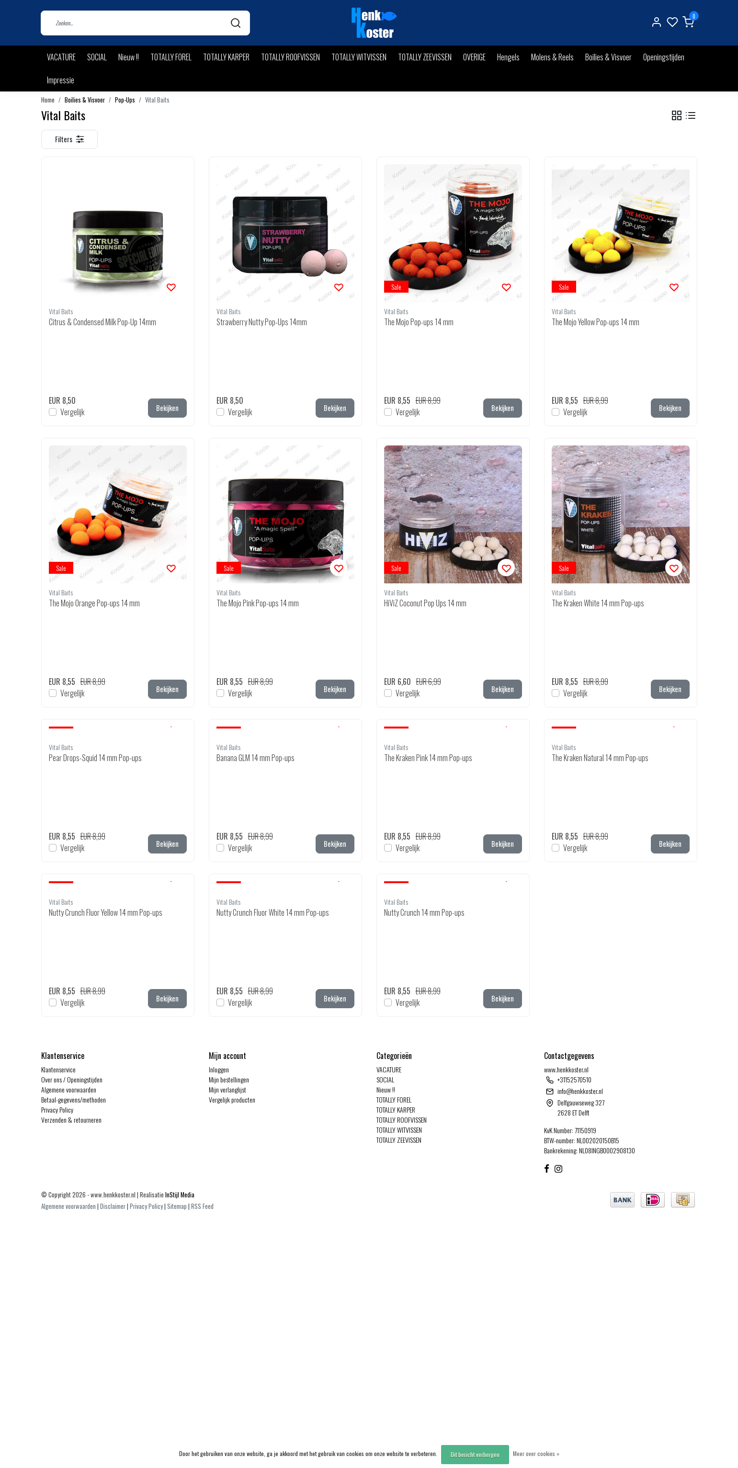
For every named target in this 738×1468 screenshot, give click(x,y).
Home (48, 99)
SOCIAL (97, 57)
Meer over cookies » (536, 1453)
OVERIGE (474, 57)
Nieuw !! (128, 57)
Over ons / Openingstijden (71, 1079)
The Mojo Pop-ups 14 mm (419, 322)
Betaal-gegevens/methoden (73, 1099)
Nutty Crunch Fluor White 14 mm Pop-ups (272, 912)
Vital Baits (157, 99)
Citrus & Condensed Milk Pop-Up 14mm (102, 322)
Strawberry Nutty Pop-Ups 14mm (261, 322)
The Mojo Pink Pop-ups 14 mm (257, 603)
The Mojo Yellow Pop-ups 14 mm (595, 322)
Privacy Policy (57, 1109)
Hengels (508, 57)
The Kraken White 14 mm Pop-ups (598, 603)
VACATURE (61, 57)
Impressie (60, 80)
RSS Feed (202, 1206)
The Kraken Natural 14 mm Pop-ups (600, 757)
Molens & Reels (552, 57)
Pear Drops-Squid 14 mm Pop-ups (95, 757)
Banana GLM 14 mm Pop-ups (255, 757)
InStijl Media (179, 1194)
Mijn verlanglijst (227, 1089)
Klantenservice (58, 1069)
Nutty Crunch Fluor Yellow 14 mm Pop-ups (105, 912)
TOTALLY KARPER (226, 57)
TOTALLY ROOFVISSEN (290, 57)
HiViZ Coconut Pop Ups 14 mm (425, 603)
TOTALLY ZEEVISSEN (425, 57)
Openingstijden (663, 57)
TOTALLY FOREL (171, 57)
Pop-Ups (125, 99)
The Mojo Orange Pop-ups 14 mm (94, 603)
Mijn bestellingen (229, 1079)
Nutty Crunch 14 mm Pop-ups (424, 912)
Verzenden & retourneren (71, 1120)
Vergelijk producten (232, 1099)
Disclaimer (112, 1206)
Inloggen (219, 1069)
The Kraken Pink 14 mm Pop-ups (428, 757)
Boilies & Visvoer (608, 57)
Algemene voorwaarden (68, 1089)
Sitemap (177, 1206)
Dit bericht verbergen (475, 1454)
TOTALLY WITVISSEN (358, 57)
